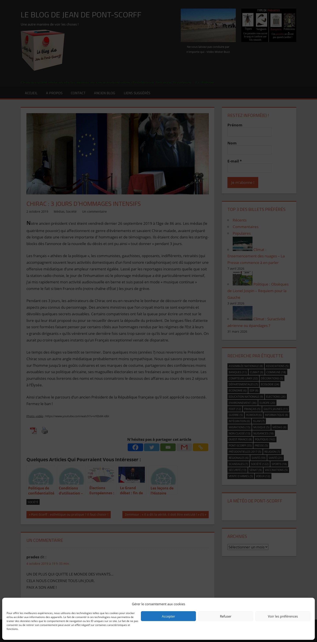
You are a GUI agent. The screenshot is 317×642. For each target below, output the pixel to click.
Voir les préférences (283, 616)
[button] (308, 604)
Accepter (168, 616)
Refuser (225, 616)
